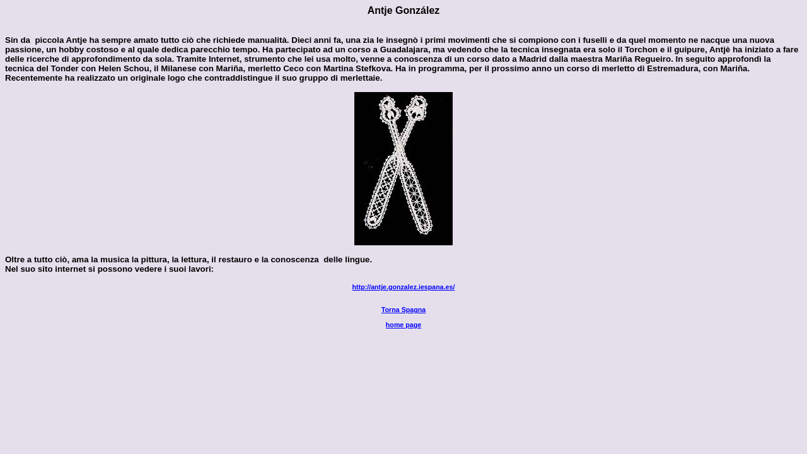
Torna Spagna (403, 309)
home (403, 325)
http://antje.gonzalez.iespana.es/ (403, 287)
